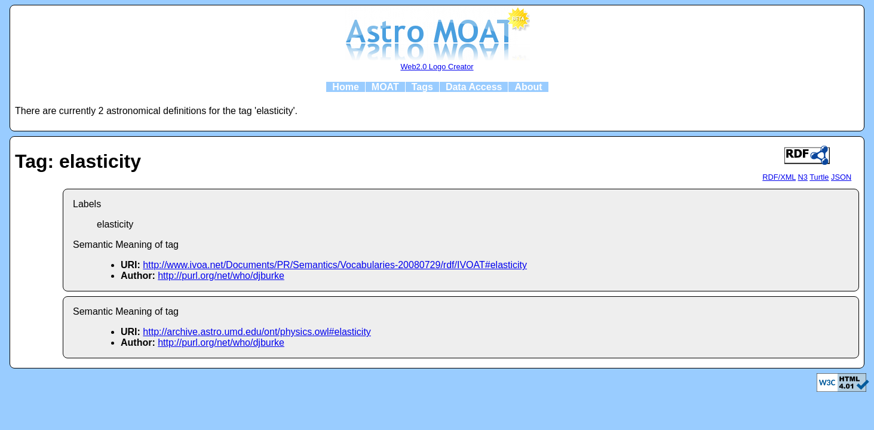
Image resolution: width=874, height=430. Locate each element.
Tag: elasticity (78, 161)
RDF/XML (779, 177)
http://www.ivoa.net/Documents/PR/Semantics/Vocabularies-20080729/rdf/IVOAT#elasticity (335, 265)
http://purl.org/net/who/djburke (221, 276)
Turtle (819, 177)
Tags (422, 87)
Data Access (474, 87)
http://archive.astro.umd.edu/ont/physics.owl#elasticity (257, 332)
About (528, 87)
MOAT (385, 87)
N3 (803, 177)
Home (345, 87)
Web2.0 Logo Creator (436, 66)
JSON (841, 177)
